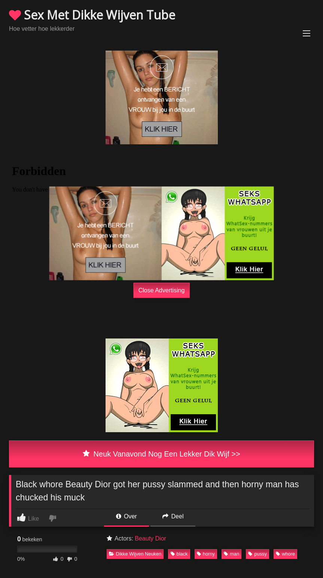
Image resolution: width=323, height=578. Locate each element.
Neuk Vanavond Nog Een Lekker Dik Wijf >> (161, 454)
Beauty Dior (150, 538)
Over (126, 516)
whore (285, 554)
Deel (172, 516)
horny (206, 554)
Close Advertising (161, 290)
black (179, 554)
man (231, 554)
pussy (257, 554)
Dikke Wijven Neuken (135, 554)
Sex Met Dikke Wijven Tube (92, 15)
